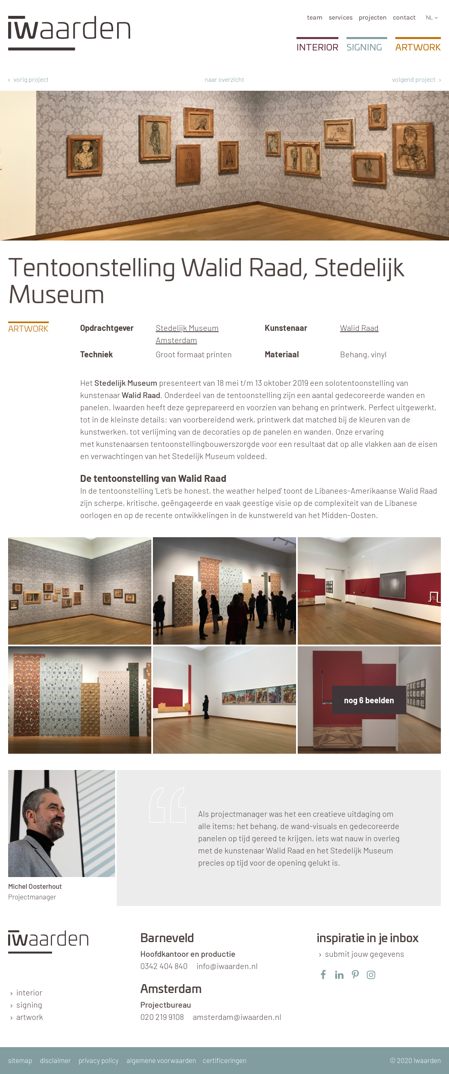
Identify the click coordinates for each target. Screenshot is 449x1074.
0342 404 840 (163, 966)
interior (29, 992)
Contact (404, 17)
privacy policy (98, 1060)
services (341, 17)
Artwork (418, 47)
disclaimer (55, 1060)
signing (29, 1004)
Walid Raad (359, 327)
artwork (29, 1017)
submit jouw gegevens (364, 953)
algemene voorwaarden (161, 1060)
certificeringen (224, 1060)
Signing (364, 47)
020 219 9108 (162, 1017)
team (315, 17)
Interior (317, 47)
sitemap (20, 1060)
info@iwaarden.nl (227, 966)
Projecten (373, 17)
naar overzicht (224, 79)
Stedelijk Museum (125, 382)
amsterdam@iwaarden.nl (237, 1017)
